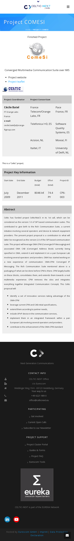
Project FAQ (36, 456)
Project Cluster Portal (36, 444)
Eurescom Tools (36, 461)
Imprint (44, 531)
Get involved (36, 416)
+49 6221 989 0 (39, 395)
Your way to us (39, 391)
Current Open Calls (36, 422)
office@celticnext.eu (39, 400)
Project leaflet (16, 81)
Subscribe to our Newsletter (36, 428)
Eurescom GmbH (27, 531)
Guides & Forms (36, 450)
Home (28, 30)
